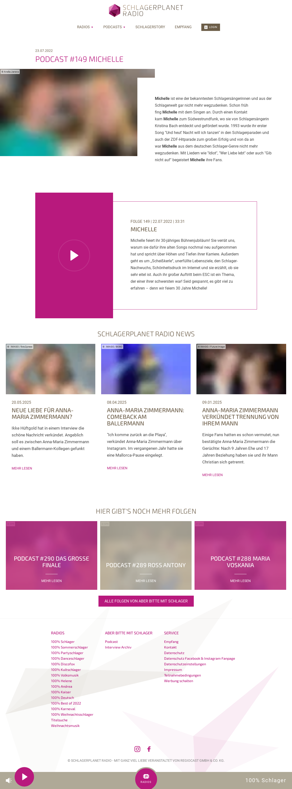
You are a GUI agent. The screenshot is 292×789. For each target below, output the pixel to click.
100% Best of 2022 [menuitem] (66, 703)
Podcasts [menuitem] (114, 27)
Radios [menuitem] (85, 27)
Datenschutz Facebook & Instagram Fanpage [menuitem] (199, 658)
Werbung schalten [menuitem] (178, 681)
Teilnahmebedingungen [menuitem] (182, 675)
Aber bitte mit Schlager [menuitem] (128, 632)
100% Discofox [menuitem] (63, 664)
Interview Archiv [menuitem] (118, 647)
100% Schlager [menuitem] (63, 641)
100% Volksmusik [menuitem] (65, 675)
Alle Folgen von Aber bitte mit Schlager (146, 601)
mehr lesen (22, 468)
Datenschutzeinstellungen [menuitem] (185, 664)
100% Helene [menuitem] (61, 681)
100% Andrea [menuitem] (61, 686)
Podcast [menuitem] (111, 641)
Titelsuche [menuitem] (59, 720)
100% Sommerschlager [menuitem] (69, 647)
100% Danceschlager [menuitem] (67, 658)
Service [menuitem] (171, 632)
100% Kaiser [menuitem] (61, 692)
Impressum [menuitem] (173, 669)
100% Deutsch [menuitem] (62, 697)
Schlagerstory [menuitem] (150, 27)
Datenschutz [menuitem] (174, 653)
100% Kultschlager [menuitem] (66, 669)
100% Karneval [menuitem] (63, 709)
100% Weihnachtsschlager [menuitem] (72, 714)
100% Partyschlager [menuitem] (67, 653)
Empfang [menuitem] (183, 27)
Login (210, 27)
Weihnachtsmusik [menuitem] (65, 725)
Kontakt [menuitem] (170, 647)
